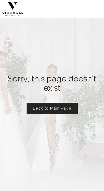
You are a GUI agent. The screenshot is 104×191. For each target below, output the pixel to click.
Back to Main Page (52, 108)
